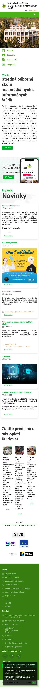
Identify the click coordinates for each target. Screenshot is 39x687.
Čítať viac (7, 148)
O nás (7, 599)
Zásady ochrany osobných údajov (17, 588)
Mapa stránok (10, 596)
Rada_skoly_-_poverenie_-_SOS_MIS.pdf (18, 312)
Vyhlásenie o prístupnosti (14, 581)
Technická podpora (12, 577)
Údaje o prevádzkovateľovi (14, 592)
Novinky (8, 607)
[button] (26, 10)
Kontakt (8, 603)
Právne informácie (11, 585)
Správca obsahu (11, 574)
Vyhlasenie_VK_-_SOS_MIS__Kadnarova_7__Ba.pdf (16, 345)
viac (8, 510)
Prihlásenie (33, 10)
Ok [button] (34, 682)
